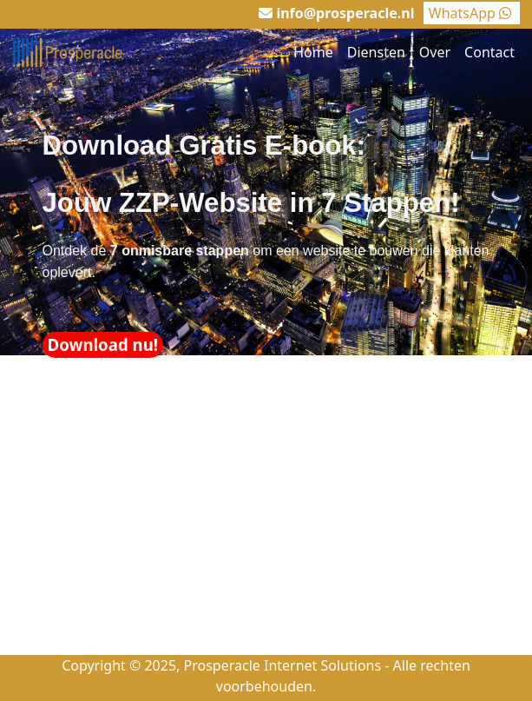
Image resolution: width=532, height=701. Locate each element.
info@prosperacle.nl (345, 13)
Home (313, 52)
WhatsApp (472, 13)
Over (434, 52)
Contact (489, 52)
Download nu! (103, 344)
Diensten (376, 52)
